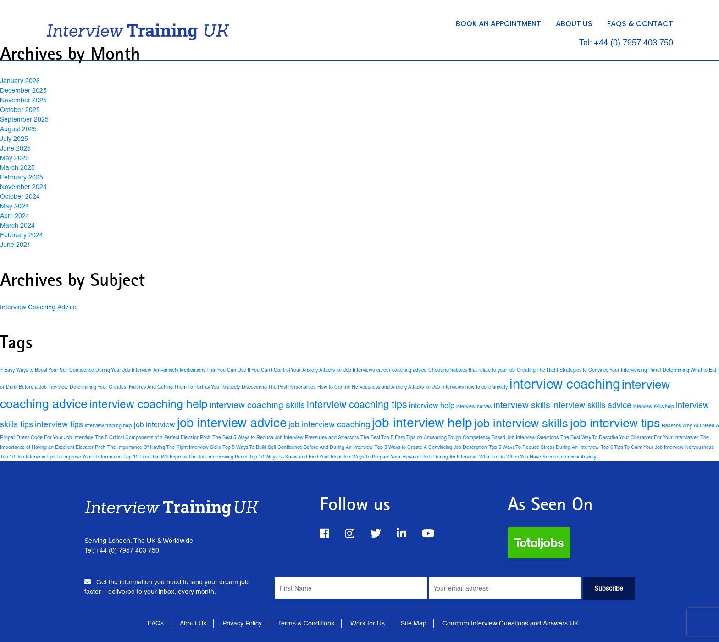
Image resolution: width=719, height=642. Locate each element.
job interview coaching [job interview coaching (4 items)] (329, 424)
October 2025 (20, 109)
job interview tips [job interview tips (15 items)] (615, 423)
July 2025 (14, 138)
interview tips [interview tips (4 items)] (59, 424)
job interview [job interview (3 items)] (154, 424)
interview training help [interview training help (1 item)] (108, 425)
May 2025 (14, 158)
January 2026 (20, 80)
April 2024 (14, 215)
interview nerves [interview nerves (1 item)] (474, 406)
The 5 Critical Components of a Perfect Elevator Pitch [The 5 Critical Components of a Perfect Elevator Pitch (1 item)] (152, 437)
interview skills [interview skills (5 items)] (521, 405)
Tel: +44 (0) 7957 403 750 (626, 42)
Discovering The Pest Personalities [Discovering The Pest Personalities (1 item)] (278, 387)
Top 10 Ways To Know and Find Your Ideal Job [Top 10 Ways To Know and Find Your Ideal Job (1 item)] (299, 456)
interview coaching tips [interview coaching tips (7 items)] (357, 404)
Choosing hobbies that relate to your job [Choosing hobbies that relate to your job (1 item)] (471, 370)
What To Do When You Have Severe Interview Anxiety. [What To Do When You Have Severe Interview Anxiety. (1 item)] (538, 456)
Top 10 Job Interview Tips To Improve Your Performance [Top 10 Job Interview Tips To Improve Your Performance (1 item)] (61, 456)
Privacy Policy (242, 623)
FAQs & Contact (640, 23)
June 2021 (15, 244)
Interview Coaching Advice (38, 307)
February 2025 (21, 177)
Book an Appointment (498, 23)
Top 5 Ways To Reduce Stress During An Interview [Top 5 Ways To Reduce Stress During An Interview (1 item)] (544, 447)
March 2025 (17, 167)
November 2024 (23, 186)
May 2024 (14, 206)
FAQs (156, 623)
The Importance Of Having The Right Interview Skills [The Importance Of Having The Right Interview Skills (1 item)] (164, 447)
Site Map (413, 623)
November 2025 (23, 100)
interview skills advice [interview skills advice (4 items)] (591, 405)
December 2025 (23, 90)
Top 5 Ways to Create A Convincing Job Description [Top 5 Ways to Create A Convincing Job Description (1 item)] (431, 447)
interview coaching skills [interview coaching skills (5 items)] (257, 405)
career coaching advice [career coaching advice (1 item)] (401, 370)
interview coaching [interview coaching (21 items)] (564, 384)
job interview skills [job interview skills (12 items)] (521, 423)
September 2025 (24, 119)
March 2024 (17, 225)
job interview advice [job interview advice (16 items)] (232, 423)
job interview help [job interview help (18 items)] (422, 422)
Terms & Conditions (306, 623)
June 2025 (15, 148)
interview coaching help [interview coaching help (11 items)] (148, 404)
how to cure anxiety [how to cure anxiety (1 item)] (486, 387)
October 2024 (20, 196)
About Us (574, 23)
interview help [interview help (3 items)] (431, 405)
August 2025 (18, 129)
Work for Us (367, 623)
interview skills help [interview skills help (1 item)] (653, 406)
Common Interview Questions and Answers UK (510, 623)
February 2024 (21, 235)
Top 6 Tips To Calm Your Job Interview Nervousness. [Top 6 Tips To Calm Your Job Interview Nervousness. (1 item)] (658, 447)
